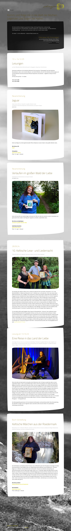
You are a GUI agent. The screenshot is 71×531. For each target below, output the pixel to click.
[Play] (49, 42)
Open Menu (8, 10)
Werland (26, 527)
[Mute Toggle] (58, 42)
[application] (54, 42)
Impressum (9, 525)
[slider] (53, 42)
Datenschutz (15, 525)
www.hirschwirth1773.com (19, 322)
